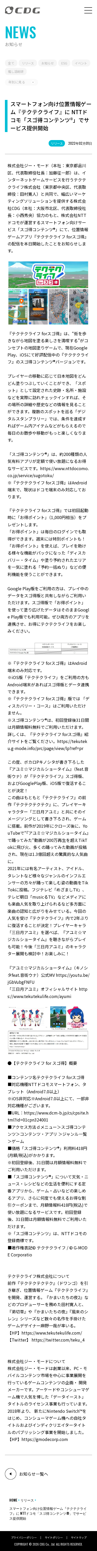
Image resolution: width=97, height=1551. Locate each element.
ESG (64, 63)
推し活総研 (16, 71)
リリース (57, 143)
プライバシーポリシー (24, 1537)
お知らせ (47, 63)
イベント (81, 63)
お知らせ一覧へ (33, 1474)
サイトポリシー (54, 1537)
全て (11, 63)
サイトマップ (78, 1537)
